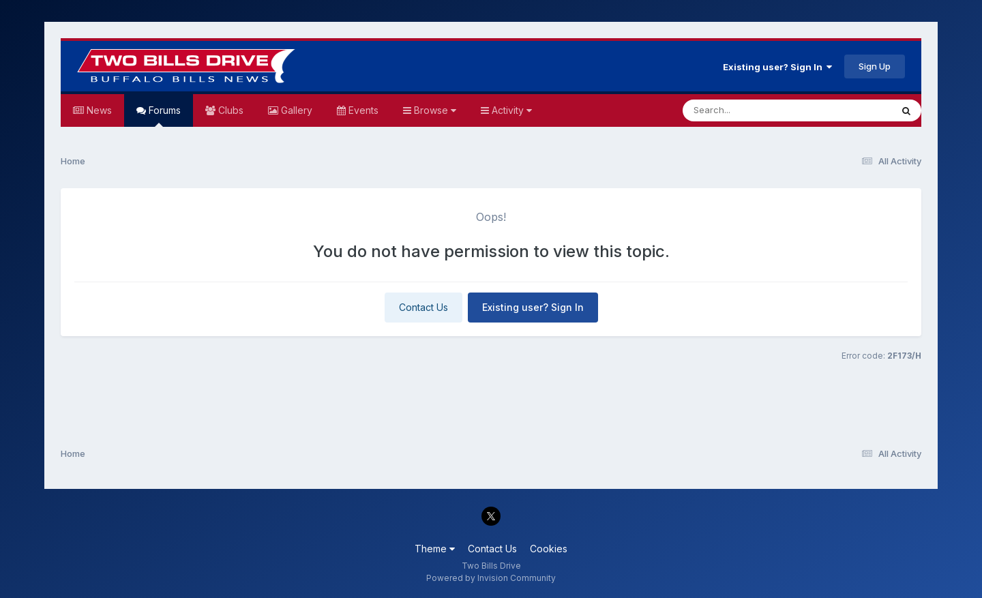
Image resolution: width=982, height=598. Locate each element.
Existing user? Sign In (777, 66)
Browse (433, 110)
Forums (163, 115)
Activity (510, 110)
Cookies (548, 548)
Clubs (229, 110)
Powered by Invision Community (491, 578)
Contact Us (423, 307)
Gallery (295, 110)
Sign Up (875, 66)
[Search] (750, 110)
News (98, 110)
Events (362, 110)
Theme (435, 548)
